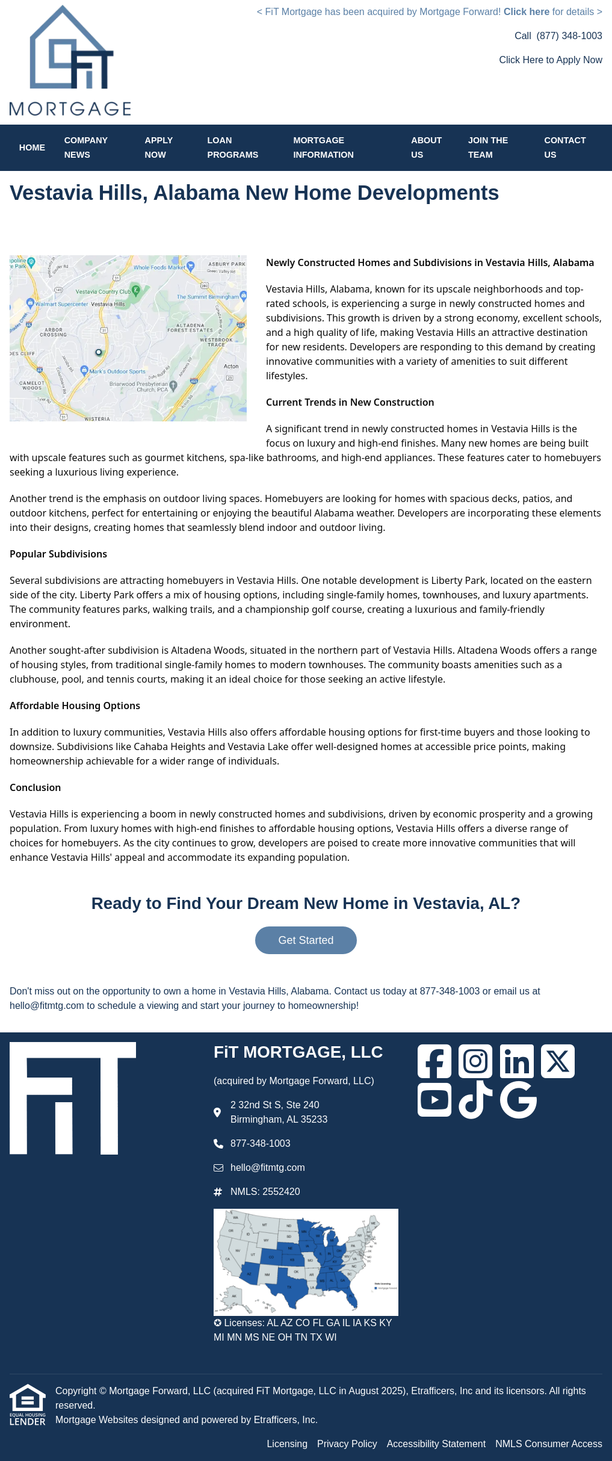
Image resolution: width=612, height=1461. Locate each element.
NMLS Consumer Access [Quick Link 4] (548, 1444)
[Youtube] (434, 1100)
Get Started (305, 940)
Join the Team (488, 147)
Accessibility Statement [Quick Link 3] (436, 1444)
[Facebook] (434, 1061)
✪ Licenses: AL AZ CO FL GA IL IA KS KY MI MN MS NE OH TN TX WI (303, 1330)
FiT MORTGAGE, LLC (298, 1052)
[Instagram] (475, 1061)
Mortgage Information (323, 147)
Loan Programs (233, 147)
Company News (86, 147)
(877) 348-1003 (569, 36)
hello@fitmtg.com (267, 1167)
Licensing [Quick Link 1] (287, 1444)
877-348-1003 (260, 1143)
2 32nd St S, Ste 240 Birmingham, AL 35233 (278, 1112)
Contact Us (565, 147)
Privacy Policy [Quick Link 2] (347, 1444)
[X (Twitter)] (558, 1061)
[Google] (518, 1100)
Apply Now (159, 147)
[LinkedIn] (517, 1061)
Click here (526, 12)
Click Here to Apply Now (550, 60)
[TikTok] (475, 1100)
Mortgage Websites (98, 1420)
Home (32, 147)
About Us (426, 147)
